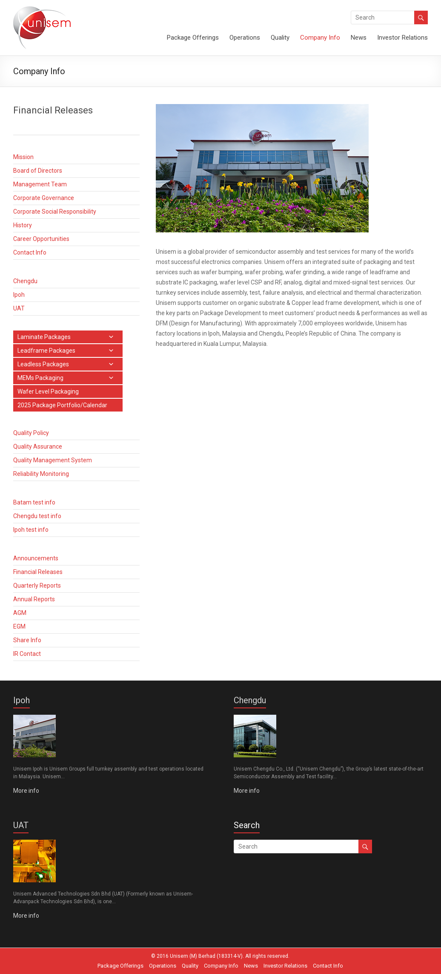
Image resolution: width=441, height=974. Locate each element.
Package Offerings (193, 37)
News (359, 37)
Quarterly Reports (37, 585)
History (22, 225)
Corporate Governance (43, 197)
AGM (19, 612)
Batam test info (34, 502)
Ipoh (19, 294)
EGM (19, 626)
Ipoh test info (31, 529)
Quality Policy (31, 432)
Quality (280, 37)
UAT (19, 308)
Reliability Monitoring (41, 473)
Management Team (40, 184)
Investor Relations (402, 37)
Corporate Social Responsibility (54, 211)
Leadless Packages (43, 364)
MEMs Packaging (40, 377)
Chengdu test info (37, 516)
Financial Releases (38, 571)
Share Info (27, 640)
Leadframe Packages (46, 350)
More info (26, 790)
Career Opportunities (41, 238)
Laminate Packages (44, 336)
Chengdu (25, 281)
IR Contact (27, 653)
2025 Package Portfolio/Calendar (62, 405)
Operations (244, 37)
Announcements (35, 558)
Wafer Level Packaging (48, 391)
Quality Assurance (37, 446)
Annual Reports (34, 599)
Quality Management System (52, 460)
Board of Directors (37, 170)
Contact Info (29, 252)
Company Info (320, 37)
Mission (23, 157)
